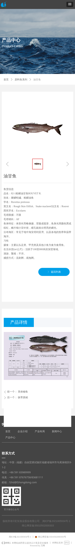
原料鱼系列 (21, 79)
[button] (69, 4)
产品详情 (18, 322)
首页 (6, 79)
